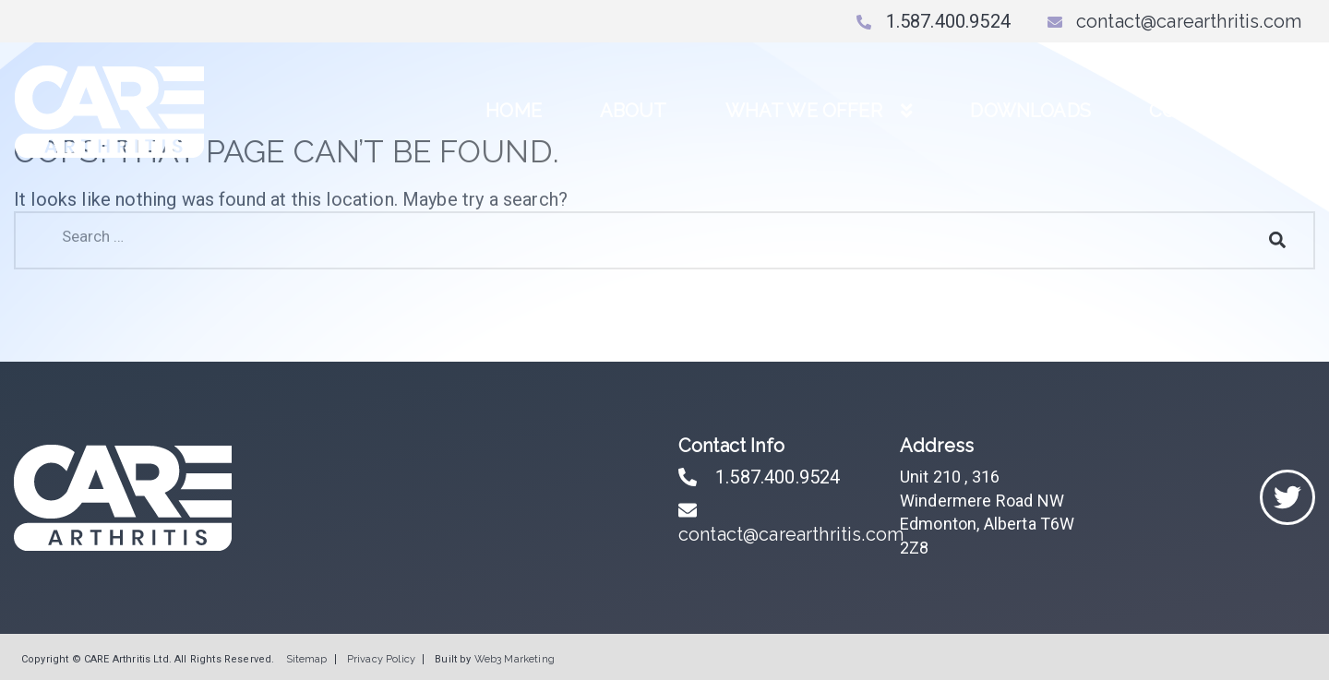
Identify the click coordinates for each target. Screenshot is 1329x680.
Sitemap (307, 659)
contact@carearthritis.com (1174, 21)
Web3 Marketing (514, 659)
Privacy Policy (381, 659)
